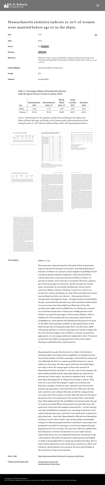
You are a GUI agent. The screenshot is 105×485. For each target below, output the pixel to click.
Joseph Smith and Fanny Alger (49, 464)
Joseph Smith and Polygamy (48, 462)
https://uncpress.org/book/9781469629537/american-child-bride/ (61, 456)
